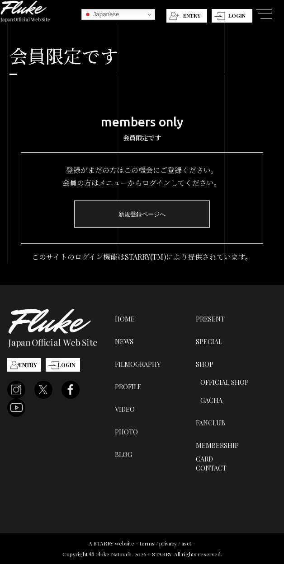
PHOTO (126, 431)
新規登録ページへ (142, 214)
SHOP (204, 363)
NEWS (124, 341)
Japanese (101, 14)
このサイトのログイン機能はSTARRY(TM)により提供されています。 (142, 256)
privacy (168, 543)
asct (186, 543)
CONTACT (211, 467)
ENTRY (191, 15)
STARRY (104, 543)
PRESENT (210, 318)
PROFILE (128, 386)
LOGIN (237, 15)
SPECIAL (209, 341)
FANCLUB (210, 422)
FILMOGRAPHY (138, 363)
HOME (125, 318)
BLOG (123, 454)
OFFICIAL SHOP (224, 382)
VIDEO (125, 409)
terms (147, 543)
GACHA (211, 400)
